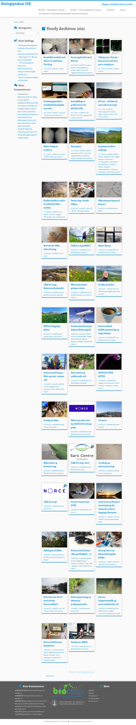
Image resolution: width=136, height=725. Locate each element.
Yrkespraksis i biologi (111, 385)
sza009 (117, 613)
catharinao (87, 434)
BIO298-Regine (75, 252)
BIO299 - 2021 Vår (113, 517)
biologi (56, 387)
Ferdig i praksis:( (106, 284)
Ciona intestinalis (108, 383)
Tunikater (101, 385)
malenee (59, 157)
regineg (84, 252)
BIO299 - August (86, 65)
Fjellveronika (109, 159)
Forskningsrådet (103, 162)
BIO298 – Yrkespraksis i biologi (52, 10)
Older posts (49, 676)
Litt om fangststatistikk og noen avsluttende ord (108, 601)
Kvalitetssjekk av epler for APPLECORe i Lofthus (54, 204)
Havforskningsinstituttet (106, 613)
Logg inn (91, 693)
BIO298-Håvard (113, 424)
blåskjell (81, 563)
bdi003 (84, 383)
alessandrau (88, 158)
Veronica (110, 172)
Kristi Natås (84, 649)
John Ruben (112, 252)
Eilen (101, 388)
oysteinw (117, 172)
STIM (53, 389)
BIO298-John (102, 252)
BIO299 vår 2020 (109, 157)
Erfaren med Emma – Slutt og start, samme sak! (54, 376)
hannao (113, 564)
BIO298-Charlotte (76, 295)
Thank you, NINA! (79, 642)
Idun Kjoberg (75, 611)
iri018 (102, 294)
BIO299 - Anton (113, 69)
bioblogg (52, 655)
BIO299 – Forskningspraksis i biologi (86, 10)
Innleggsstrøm (93, 696)
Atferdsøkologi (80, 73)
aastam (46, 71)
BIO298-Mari (75, 470)
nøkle (90, 115)
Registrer (91, 690)
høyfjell (73, 158)
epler (54, 217)
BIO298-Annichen (49, 295)
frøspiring (86, 156)
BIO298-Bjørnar (75, 383)
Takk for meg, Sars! (80, 462)
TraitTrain (111, 10)
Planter (100, 167)
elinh (80, 118)
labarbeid (80, 158)
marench (60, 611)
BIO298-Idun (84, 608)
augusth (89, 73)
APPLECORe (47, 217)
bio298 (83, 334)
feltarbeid (79, 156)
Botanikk (101, 159)
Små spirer (76, 146)
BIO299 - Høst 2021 (82, 70)
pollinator (74, 118)
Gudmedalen (114, 162)
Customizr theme (87, 721)
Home (16, 22)
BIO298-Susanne (103, 611)
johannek (48, 509)
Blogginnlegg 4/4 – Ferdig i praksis (31, 714)
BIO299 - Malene (49, 157)
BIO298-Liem (112, 208)
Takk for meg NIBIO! (81, 245)
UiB (57, 389)
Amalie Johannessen (50, 427)
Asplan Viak (116, 291)
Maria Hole (59, 115)
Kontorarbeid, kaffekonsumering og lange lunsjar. (108, 330)
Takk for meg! (50, 501)
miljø (86, 563)
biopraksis (87, 341)
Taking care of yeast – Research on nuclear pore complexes (108, 61)
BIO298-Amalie (58, 424)
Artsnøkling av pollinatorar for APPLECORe (79, 105)
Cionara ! (102, 420)
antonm (100, 71)
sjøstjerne (75, 566)
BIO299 (83, 151)
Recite (123, 10)
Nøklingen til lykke (53, 550)
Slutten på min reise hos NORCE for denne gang (81, 424)
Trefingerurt (114, 169)
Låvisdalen (112, 164)
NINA (58, 217)
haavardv (101, 427)
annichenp (59, 295)
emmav (73, 512)
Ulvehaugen (102, 172)
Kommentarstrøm (94, 698)
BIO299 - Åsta (57, 69)
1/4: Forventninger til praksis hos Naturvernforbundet (25, 66)
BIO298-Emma (85, 510)
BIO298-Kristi (75, 649)
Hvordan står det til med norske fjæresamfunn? (53, 601)
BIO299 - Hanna (104, 564)
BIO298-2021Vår (86, 250)
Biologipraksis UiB (16, 7)
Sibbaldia (107, 167)
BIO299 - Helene (103, 114)
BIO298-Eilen (112, 380)
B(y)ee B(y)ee (104, 245)
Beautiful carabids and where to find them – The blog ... (54, 61)
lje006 (100, 211)
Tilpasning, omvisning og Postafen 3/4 (32, 711)
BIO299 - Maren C (49, 611)
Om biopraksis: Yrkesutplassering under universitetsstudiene (63, 14)
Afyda (20, 129)
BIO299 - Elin (85, 113)
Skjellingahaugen (103, 169)
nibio (57, 655)
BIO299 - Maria (49, 115)
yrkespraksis (48, 657)
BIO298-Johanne (58, 506)
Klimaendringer (103, 164)
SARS (117, 383)
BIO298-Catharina (76, 434)
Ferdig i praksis (51, 420)
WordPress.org (93, 701)
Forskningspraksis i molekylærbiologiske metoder (54, 105)
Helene (106, 117)
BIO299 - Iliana (103, 519)
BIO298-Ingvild (102, 291)
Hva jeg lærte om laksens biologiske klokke (107, 554)
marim (83, 470)
